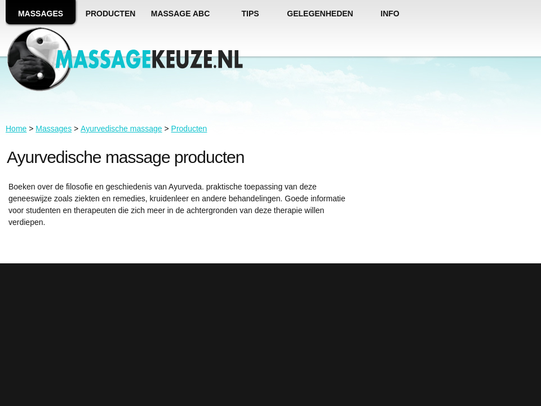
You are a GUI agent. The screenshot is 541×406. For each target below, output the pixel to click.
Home (16, 128)
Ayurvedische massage (121, 128)
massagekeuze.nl (148, 60)
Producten (189, 128)
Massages (54, 128)
